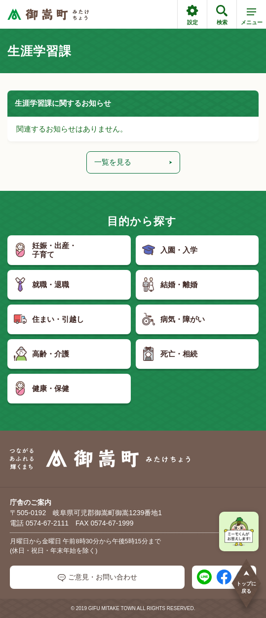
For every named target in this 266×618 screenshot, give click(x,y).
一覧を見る (133, 162)
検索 (221, 15)
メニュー (252, 18)
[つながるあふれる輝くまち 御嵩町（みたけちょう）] (48, 14)
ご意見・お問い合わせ (97, 577)
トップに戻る (246, 582)
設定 (192, 15)
